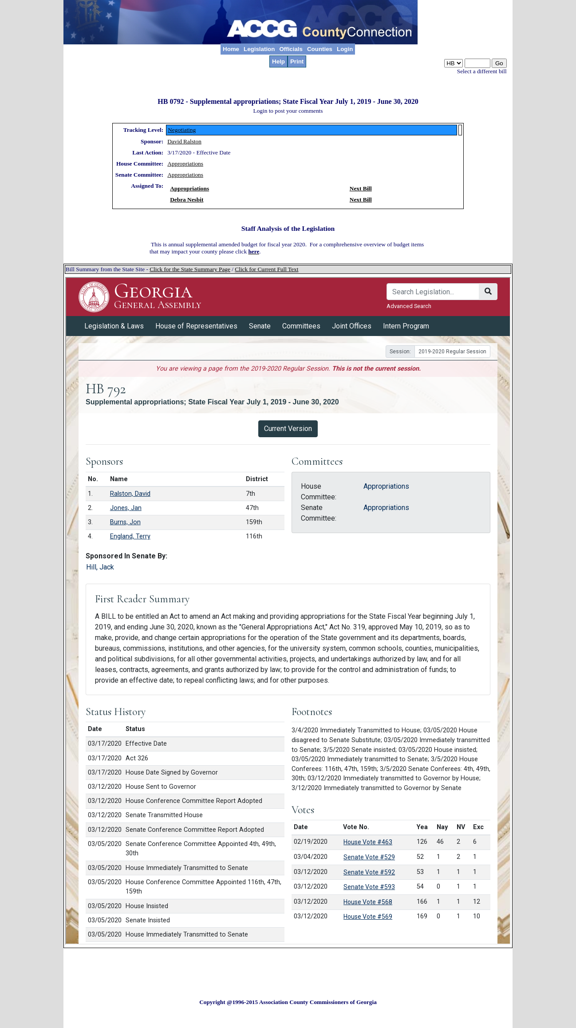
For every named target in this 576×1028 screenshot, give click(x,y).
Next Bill (361, 188)
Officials (291, 49)
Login (345, 49)
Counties (319, 49)
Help (278, 61)
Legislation (259, 49)
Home (231, 49)
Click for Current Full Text (266, 269)
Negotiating (182, 130)
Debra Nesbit (186, 199)
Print (297, 61)
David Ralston (184, 141)
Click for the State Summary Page (190, 269)
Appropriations (185, 163)
